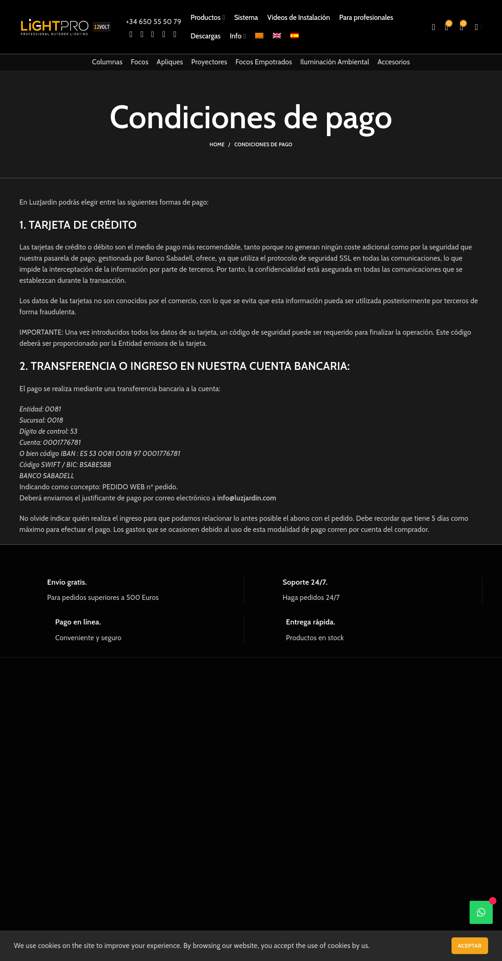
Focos (140, 62)
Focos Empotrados (264, 62)
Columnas (107, 62)
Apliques (170, 62)
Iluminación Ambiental (335, 62)
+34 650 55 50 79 (153, 22)
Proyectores (209, 62)
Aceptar (470, 945)
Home (217, 144)
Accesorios (393, 62)
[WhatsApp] (481, 912)
